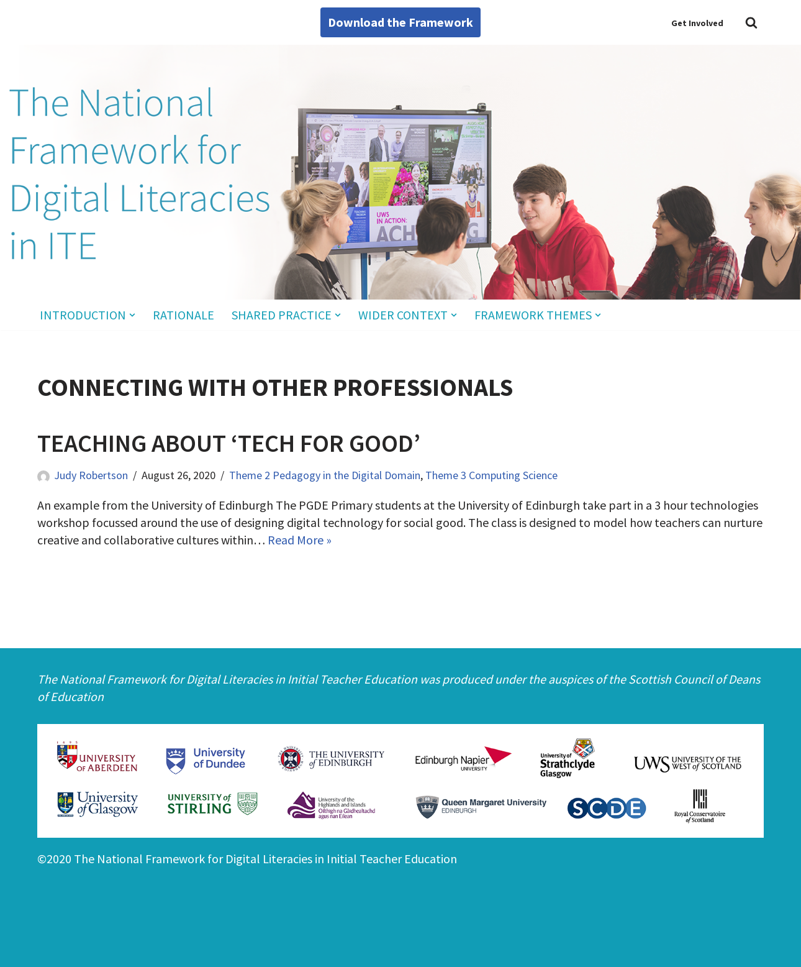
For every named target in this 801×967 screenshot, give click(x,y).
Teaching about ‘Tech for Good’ (228, 443)
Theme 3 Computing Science (491, 475)
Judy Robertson (91, 475)
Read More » (300, 540)
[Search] (751, 22)
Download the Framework (400, 22)
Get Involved (697, 23)
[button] (132, 315)
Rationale (183, 315)
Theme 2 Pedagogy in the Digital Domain (324, 475)
